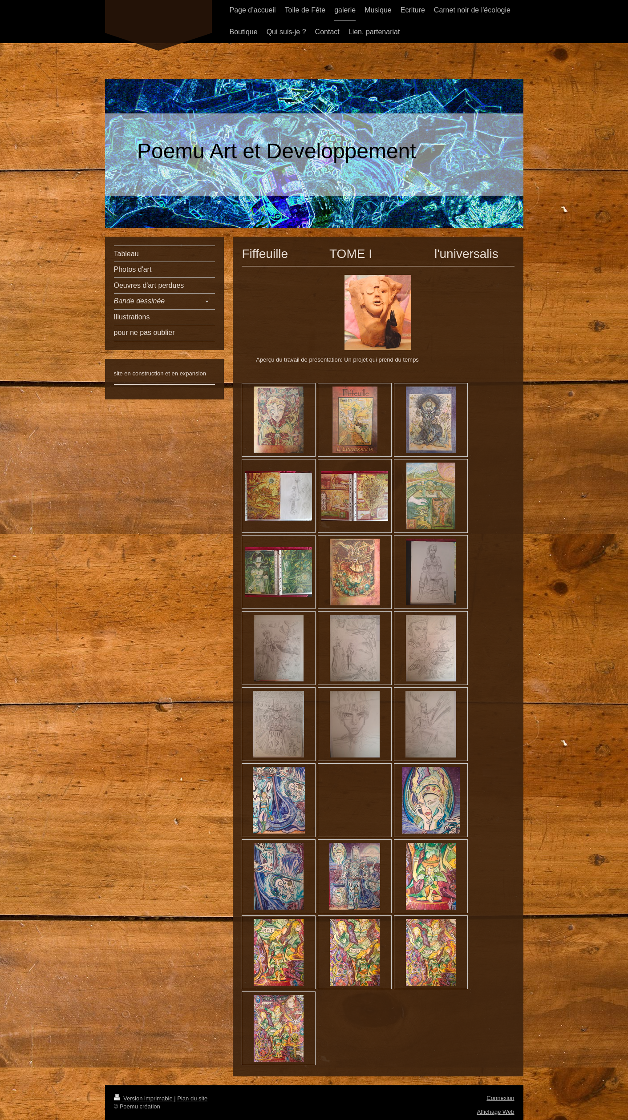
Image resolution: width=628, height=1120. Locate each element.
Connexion (500, 1098)
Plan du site (192, 1098)
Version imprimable (144, 1098)
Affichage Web (495, 1111)
